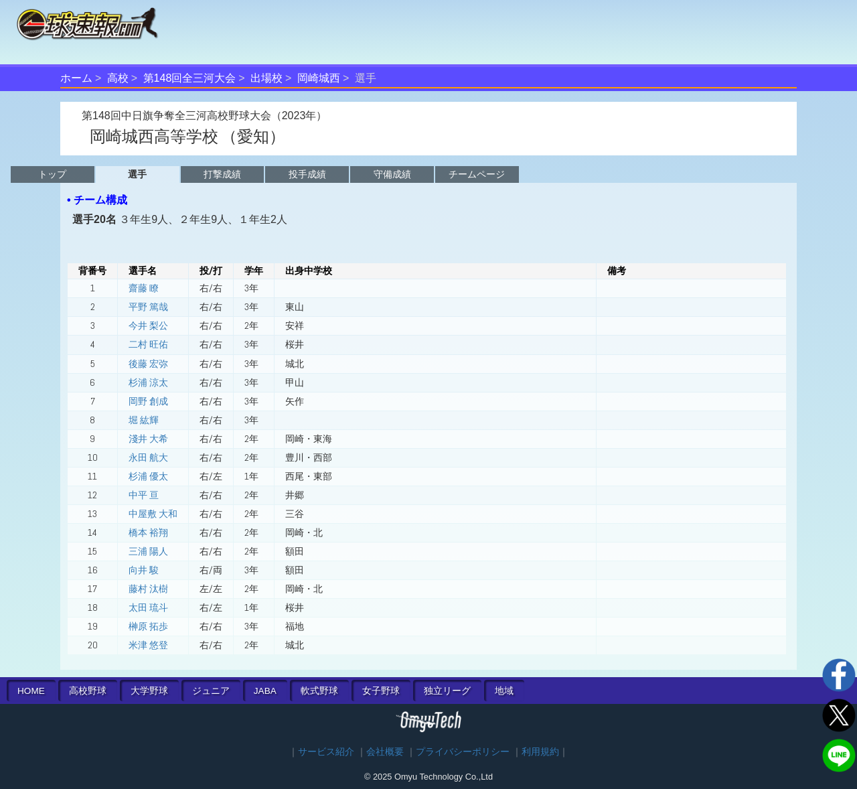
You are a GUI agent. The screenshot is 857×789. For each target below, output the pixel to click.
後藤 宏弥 (148, 364)
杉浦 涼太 (148, 382)
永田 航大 (148, 457)
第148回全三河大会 (189, 78)
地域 (504, 691)
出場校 (266, 78)
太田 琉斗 (148, 607)
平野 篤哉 (148, 307)
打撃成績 (222, 174)
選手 (137, 174)
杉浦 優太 (148, 476)
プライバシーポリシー (463, 752)
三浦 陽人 (148, 551)
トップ (52, 174)
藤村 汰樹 (148, 589)
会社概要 (385, 752)
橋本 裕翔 (148, 532)
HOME (31, 691)
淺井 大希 (148, 439)
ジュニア (211, 691)
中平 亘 (144, 495)
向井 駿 (144, 570)
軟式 (319, 691)
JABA (265, 691)
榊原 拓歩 (148, 626)
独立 (447, 691)
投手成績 (307, 174)
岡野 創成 (148, 401)
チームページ (477, 174)
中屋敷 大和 (153, 514)
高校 (118, 78)
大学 (149, 691)
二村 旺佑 (148, 344)
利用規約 (540, 752)
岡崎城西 (318, 78)
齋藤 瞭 (144, 288)
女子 (381, 691)
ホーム (76, 78)
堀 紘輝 (144, 420)
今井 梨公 (148, 325)
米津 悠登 (148, 645)
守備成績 (392, 174)
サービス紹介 (326, 752)
